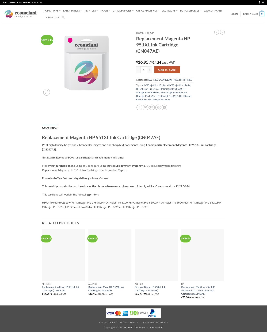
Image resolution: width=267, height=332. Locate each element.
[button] (234, 14)
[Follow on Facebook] (259, 2)
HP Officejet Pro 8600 (170, 88)
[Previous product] (222, 32)
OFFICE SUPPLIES (123, 10)
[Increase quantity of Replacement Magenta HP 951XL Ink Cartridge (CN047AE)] (149, 69)
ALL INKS (153, 79)
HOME (47, 10)
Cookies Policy (108, 322)
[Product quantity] (143, 69)
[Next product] (216, 32)
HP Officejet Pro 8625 (159, 99)
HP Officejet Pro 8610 (172, 92)
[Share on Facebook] (139, 107)
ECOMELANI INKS (168, 79)
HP (180, 79)
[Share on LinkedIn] (164, 107)
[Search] (63, 17)
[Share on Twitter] (145, 107)
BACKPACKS (170, 10)
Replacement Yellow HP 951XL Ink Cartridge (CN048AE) (60, 289)
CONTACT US (52, 17)
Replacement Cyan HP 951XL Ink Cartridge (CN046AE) (106, 289)
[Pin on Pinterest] (158, 107)
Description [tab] (50, 128)
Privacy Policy (129, 322)
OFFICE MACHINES (147, 10)
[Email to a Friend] (152, 107)
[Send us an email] (263, 2)
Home (140, 32)
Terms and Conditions (154, 322)
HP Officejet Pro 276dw (178, 85)
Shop (150, 32)
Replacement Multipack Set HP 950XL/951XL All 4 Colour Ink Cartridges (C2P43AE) (198, 290)
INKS (57, 10)
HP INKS (187, 79)
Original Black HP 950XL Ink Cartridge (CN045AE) (150, 289)
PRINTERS (91, 10)
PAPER (105, 10)
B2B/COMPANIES (213, 10)
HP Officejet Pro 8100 (147, 88)
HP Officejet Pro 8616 (167, 96)
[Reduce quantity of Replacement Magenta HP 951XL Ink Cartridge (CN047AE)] (138, 69)
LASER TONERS (72, 10)
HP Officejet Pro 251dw (154, 85)
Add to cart (167, 69)
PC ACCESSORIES (190, 10)
